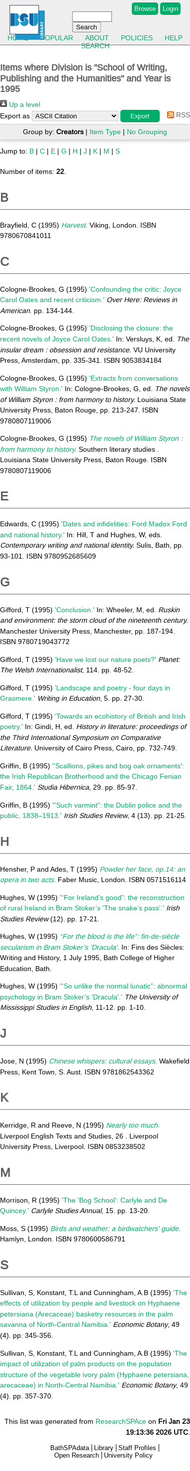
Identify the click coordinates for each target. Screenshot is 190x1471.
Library (103, 1448)
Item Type (105, 132)
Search (95, 46)
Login (170, 8)
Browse (145, 8)
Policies (137, 38)
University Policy (128, 1455)
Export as (15, 116)
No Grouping (147, 132)
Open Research (76, 1455)
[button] (140, 116)
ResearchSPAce (120, 1421)
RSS (177, 115)
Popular (56, 38)
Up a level (20, 104)
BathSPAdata (69, 1448)
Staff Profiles (137, 1448)
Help (174, 38)
